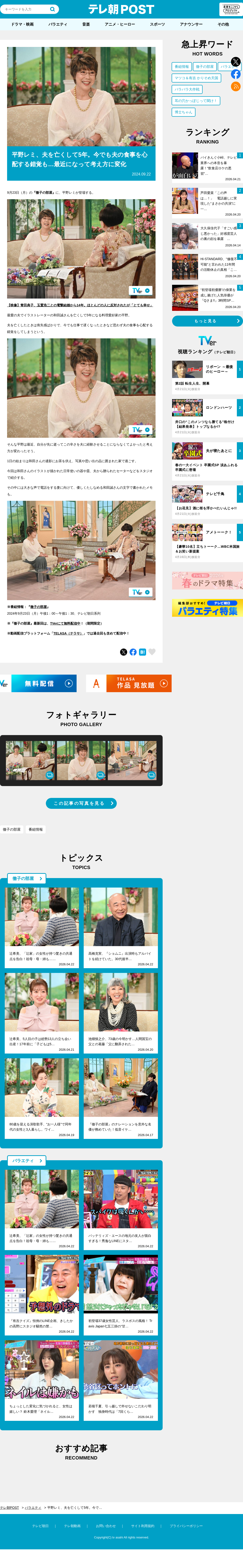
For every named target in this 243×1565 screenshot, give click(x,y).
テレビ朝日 (40, 1526)
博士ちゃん (183, 112)
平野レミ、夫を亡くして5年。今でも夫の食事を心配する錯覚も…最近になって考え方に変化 (77, 1508)
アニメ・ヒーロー (120, 24)
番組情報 (36, 829)
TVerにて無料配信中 (65, 623)
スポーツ (157, 24)
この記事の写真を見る (79, 803)
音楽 (86, 24)
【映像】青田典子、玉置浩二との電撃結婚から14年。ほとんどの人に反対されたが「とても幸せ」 (80, 305)
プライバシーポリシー (186, 1526)
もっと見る (205, 321)
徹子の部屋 (38, 607)
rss (236, 86)
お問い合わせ (106, 1526)
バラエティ (57, 24)
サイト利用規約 (142, 1526)
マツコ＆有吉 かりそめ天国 (196, 78)
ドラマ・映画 (22, 24)
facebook (236, 74)
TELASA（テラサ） (68, 633)
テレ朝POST (121, 9)
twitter (236, 62)
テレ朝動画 (72, 1526)
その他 (223, 24)
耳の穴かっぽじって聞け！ (196, 101)
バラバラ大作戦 (187, 89)
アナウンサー (191, 24)
